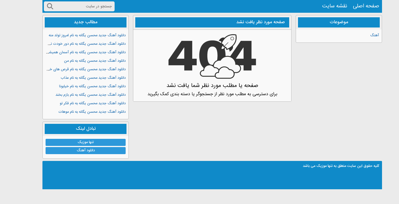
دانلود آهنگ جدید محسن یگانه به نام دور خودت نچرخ (72, 44)
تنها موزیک (73, 142)
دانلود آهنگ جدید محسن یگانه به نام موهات (79, 112)
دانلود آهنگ (73, 150)
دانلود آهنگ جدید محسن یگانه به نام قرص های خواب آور (69, 69)
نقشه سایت (322, 6)
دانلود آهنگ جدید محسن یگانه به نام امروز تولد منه (74, 35)
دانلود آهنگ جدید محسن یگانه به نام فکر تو (80, 103)
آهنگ (361, 35)
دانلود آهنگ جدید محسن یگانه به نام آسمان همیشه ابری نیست (64, 52)
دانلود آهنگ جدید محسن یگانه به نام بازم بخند (78, 95)
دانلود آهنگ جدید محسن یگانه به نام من (82, 61)
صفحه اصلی (353, 6)
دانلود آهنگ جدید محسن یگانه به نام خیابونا (79, 86)
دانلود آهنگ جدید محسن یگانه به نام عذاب (80, 78)
